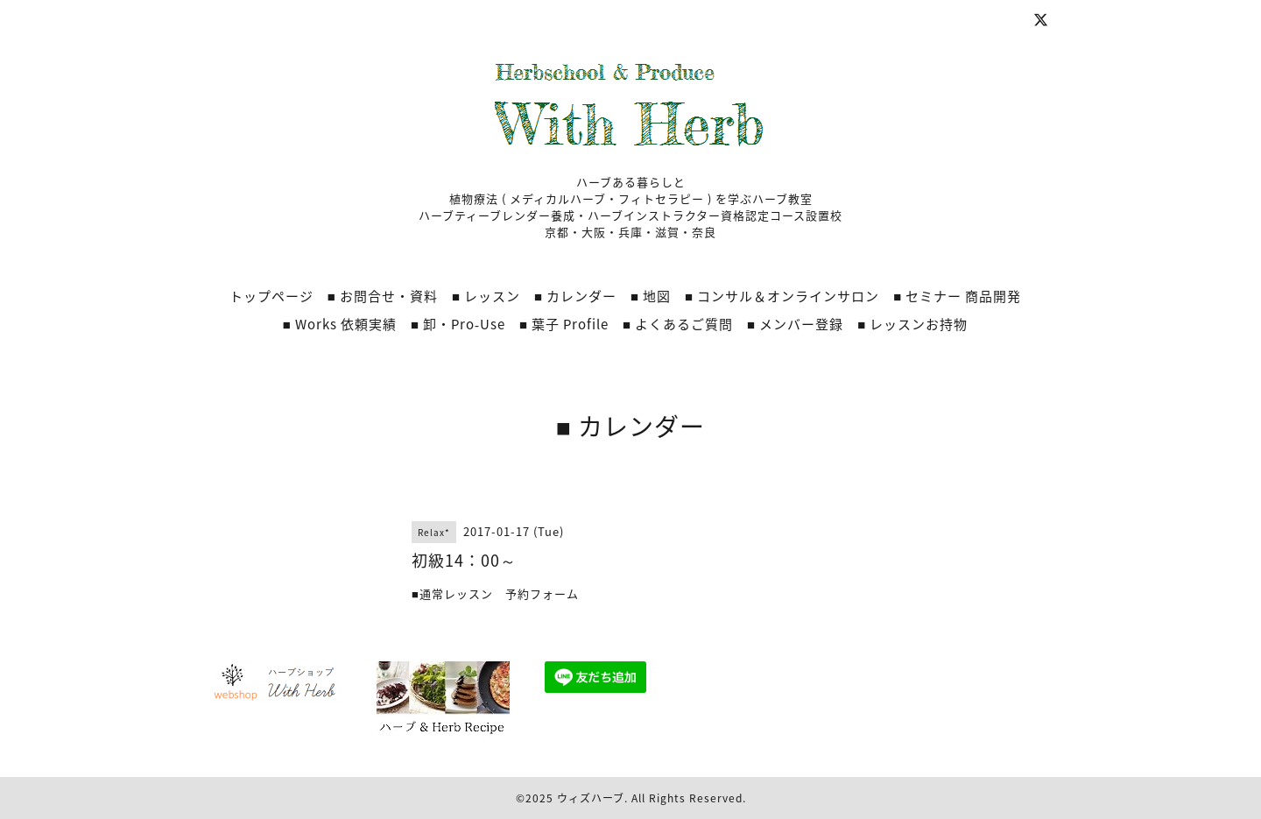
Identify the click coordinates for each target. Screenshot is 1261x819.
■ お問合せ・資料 (383, 296)
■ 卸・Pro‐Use (458, 324)
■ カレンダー (575, 296)
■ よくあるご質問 (678, 324)
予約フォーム (536, 593)
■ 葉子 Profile (564, 324)
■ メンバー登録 (795, 324)
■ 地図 (650, 296)
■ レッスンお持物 (912, 324)
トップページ (271, 296)
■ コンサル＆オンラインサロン (782, 296)
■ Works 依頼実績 (340, 324)
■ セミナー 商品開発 (957, 296)
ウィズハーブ (590, 798)
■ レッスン (486, 296)
